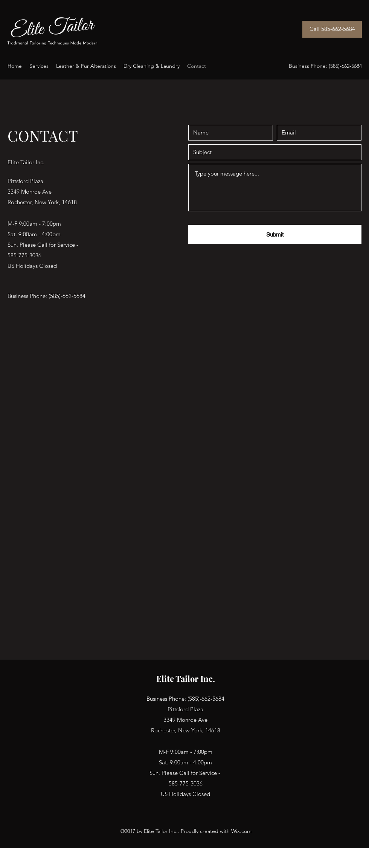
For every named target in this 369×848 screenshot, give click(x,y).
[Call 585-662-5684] (332, 29)
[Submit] (274, 234)
